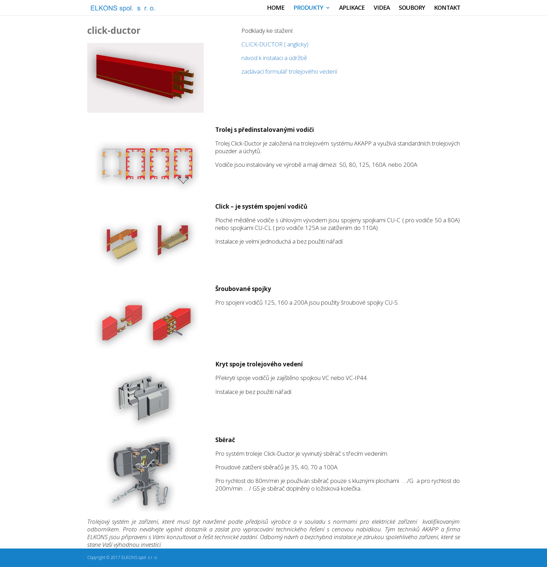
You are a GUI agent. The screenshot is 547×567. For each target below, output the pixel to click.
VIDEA (382, 8)
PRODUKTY (308, 8)
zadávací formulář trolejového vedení (289, 71)
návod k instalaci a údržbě (274, 58)
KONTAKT (447, 8)
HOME (275, 8)
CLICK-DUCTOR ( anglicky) (275, 44)
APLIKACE (352, 8)
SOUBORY (412, 8)
